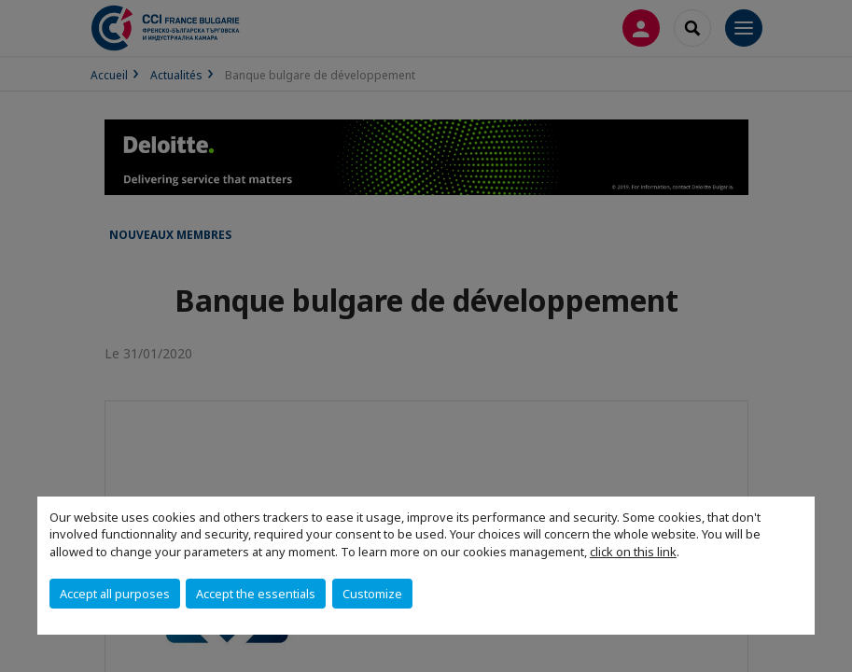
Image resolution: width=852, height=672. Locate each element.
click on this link (633, 551)
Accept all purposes (115, 593)
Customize (372, 593)
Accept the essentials (255, 593)
